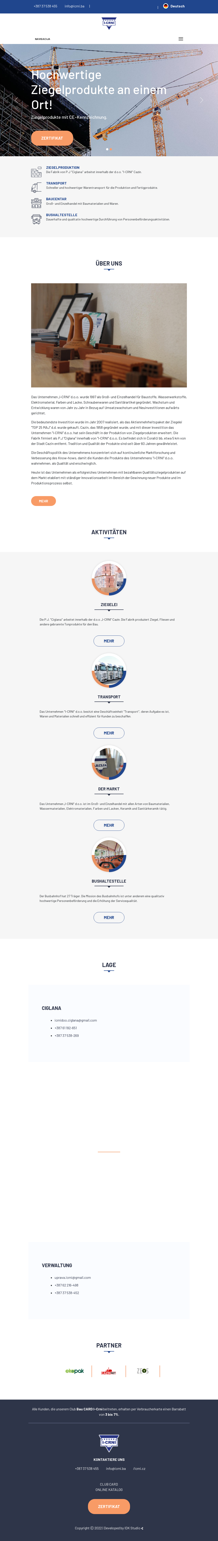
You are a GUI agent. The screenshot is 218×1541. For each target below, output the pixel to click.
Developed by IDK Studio (123, 1528)
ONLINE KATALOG (109, 1489)
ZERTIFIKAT (52, 138)
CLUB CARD (109, 1484)
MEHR (43, 501)
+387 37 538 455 (45, 6)
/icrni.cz (139, 1468)
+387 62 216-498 (66, 1285)
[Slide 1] (107, 149)
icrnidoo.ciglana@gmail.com (76, 1020)
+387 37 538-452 (67, 1292)
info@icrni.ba (74, 6)
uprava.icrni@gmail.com (73, 1277)
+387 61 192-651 (66, 1028)
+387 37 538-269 (67, 1035)
